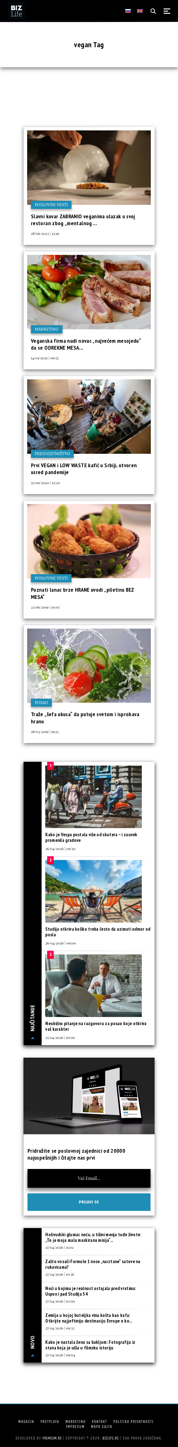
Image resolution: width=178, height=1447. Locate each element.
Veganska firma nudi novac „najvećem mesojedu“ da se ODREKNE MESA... (86, 344)
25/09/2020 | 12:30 (45, 482)
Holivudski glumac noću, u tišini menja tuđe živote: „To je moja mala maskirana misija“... (93, 1237)
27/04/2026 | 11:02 (59, 1247)
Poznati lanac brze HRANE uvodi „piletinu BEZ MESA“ (82, 593)
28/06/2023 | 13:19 (45, 233)
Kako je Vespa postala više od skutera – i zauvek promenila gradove (91, 837)
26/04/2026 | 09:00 (60, 942)
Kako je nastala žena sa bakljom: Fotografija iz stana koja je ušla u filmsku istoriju (90, 1345)
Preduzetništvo (52, 453)
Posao (41, 702)
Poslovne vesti (51, 204)
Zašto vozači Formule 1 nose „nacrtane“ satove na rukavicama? (92, 1264)
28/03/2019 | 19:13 (45, 731)
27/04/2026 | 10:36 (59, 1274)
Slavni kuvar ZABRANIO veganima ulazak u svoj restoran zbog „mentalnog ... (83, 220)
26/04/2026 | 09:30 (60, 848)
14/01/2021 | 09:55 (45, 357)
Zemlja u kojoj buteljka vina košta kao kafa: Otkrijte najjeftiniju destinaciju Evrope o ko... (88, 1318)
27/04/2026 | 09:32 (59, 1327)
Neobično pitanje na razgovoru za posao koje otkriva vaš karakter (95, 1026)
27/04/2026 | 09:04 (60, 1354)
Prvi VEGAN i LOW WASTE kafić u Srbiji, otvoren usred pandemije (84, 469)
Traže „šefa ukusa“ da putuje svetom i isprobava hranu (85, 718)
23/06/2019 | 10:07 (45, 607)
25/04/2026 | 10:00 (60, 1037)
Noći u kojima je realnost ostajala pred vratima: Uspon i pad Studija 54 (90, 1291)
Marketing (47, 329)
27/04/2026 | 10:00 (60, 1300)
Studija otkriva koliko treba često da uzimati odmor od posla (97, 932)
